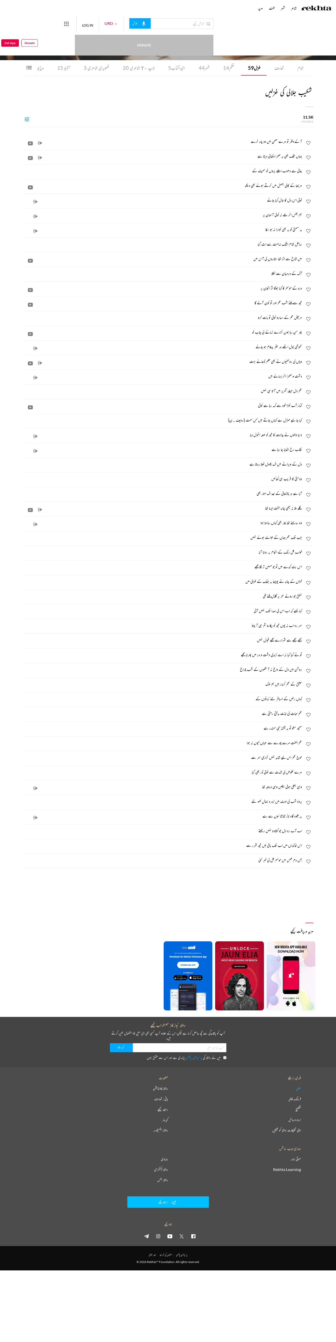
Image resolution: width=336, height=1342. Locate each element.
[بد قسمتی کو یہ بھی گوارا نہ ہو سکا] (162, 229)
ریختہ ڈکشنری (161, 1169)
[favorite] (308, 144)
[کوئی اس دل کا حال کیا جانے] (162, 200)
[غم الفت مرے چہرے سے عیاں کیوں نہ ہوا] (162, 742)
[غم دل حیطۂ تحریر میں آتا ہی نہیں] (162, 391)
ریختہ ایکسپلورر (160, 1130)
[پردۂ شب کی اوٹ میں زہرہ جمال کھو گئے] (162, 801)
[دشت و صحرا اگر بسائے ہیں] (162, 376)
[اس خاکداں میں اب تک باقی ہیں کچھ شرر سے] (162, 845)
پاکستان (247, 37)
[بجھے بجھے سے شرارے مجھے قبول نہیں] (162, 640)
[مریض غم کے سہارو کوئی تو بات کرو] (162, 317)
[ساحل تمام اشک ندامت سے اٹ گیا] (162, 244)
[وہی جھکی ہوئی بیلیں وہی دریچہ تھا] (162, 786)
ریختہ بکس (162, 1180)
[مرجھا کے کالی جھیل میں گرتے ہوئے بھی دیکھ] (162, 185)
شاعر (294, 8)
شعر (204, 68)
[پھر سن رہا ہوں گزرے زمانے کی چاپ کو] (162, 332)
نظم (228, 68)
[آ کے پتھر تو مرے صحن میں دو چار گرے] (162, 141)
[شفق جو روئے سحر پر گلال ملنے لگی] (162, 596)
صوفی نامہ (296, 1159)
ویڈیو (37, 68)
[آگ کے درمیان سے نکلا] (162, 273)
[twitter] (182, 1236)
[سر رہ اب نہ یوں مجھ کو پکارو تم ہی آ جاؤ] (162, 625)
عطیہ (298, 1088)
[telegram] (146, 1236)
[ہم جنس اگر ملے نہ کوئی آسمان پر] (162, 215)
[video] (30, 143)
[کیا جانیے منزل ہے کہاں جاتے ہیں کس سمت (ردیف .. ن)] (162, 420)
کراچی (253, 37)
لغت (272, 8)
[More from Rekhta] (84, 23)
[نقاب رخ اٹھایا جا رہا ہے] (162, 449)
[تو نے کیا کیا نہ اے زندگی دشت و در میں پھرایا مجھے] (162, 654)
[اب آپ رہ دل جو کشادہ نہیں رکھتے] (162, 830)
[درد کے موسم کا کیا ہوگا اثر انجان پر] (162, 288)
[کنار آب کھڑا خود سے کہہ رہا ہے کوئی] (162, 405)
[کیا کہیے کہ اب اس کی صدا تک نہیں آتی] (162, 610)
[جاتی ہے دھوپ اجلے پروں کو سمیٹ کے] (162, 171)
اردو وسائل (294, 1120)
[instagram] (158, 1236)
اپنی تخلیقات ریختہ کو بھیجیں (286, 1130)
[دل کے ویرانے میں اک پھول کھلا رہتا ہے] (162, 464)
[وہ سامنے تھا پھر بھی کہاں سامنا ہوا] (162, 522)
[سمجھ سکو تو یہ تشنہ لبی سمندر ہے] (162, 728)
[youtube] (170, 1236)
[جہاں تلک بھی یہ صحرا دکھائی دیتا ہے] (162, 156)
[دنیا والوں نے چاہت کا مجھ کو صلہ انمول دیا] (162, 435)
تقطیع (298, 1109)
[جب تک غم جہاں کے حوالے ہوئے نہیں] (162, 537)
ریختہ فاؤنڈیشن (160, 1088)
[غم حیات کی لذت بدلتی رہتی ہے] (162, 713)
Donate (58, 23)
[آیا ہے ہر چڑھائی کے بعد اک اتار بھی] (162, 493)
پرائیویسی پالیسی (194, 1057)
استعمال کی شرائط (166, 1254)
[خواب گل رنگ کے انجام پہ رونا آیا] (162, 552)
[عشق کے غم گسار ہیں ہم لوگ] (162, 684)
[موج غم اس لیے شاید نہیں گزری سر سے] (162, 757)
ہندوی (164, 1159)
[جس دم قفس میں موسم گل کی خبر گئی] (162, 860)
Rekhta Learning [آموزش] (287, 1169)
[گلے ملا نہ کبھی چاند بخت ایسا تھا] (162, 508)
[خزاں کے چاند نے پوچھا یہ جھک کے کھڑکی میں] (162, 581)
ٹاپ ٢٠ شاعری (138, 68)
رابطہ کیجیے (162, 1109)
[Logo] (316, 8)
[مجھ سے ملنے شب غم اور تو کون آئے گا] (162, 303)
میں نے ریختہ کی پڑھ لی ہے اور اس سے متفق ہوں (186, 1057)
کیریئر (165, 1120)
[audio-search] (158, 23)
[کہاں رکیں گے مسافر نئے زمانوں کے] (162, 698)
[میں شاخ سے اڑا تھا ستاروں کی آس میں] (162, 259)
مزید (260, 8)
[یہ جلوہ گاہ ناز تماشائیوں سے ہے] (162, 816)
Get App (10, 24)
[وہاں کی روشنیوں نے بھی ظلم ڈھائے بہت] (162, 361)
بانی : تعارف (161, 1099)
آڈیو (63, 68)
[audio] (40, 143)
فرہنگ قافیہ (294, 1099)
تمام (300, 68)
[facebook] (193, 1236)
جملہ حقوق (152, 1254)
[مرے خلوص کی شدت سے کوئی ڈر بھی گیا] (162, 772)
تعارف (279, 68)
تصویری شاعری (96, 68)
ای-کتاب (176, 68)
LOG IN (105, 23)
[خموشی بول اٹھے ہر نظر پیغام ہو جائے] (162, 347)
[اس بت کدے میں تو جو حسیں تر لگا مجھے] (162, 566)
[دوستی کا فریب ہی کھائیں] (162, 478)
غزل (254, 68)
